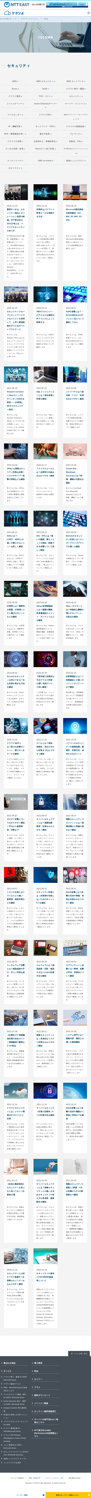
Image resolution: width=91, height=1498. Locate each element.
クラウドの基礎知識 (76, 126)
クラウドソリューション (30, 19)
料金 (36, 1371)
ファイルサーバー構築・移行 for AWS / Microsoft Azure (15, 1395)
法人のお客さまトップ (8, 19)
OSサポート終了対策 (45, 149)
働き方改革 (45, 134)
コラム (37, 1387)
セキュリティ (76, 96)
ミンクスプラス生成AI (12, 1463)
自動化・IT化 (75, 141)
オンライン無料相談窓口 (45, 1411)
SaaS (45, 89)
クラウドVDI (45, 115)
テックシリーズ (15, 161)
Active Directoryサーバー (45, 105)
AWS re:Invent (45, 161)
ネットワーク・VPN (45, 126)
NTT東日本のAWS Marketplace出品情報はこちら (46, 1433)
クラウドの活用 (15, 141)
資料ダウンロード (42, 1395)
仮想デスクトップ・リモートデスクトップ (76, 117)
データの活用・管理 (15, 149)
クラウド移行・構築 (76, 89)
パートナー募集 (41, 1403)
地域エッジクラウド (76, 161)
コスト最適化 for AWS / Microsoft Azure (13, 1446)
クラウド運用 (15, 96)
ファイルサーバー (15, 104)
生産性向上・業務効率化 (45, 141)
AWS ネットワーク (75, 81)
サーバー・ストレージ (75, 104)
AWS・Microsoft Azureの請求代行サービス (15, 1389)
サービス (7, 1371)
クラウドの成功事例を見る (64, 1494)
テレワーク (76, 134)
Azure (15, 89)
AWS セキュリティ (45, 81)
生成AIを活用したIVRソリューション (15, 1416)
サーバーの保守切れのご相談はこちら (46, 1420)
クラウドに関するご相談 (31, 1494)
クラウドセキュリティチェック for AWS (16, 1423)
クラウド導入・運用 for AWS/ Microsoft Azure (15, 1378)
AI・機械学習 (15, 126)
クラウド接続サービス (12, 1384)
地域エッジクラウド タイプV (15, 1459)
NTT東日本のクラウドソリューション (76, 151)
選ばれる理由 (10, 1363)
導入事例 (38, 1363)
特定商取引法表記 (75, 1478)
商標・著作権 (34, 1478)
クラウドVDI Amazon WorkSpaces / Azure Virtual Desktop (15, 1438)
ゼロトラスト (15, 168)
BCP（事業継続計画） (15, 134)
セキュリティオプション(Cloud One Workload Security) (16, 1453)
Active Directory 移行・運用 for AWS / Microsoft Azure (15, 1402)
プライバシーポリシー (54, 1478)
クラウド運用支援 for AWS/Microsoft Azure (12, 1429)
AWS (15, 81)
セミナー (38, 1379)
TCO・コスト (45, 96)
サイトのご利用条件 (17, 1478)
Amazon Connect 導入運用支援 (15, 1409)
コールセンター (15, 115)
